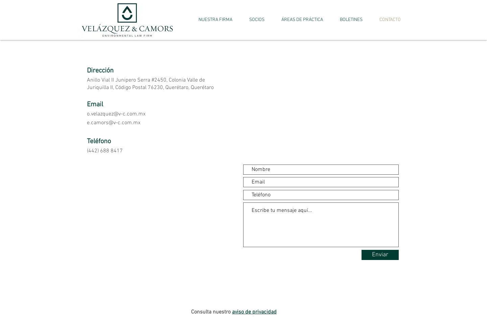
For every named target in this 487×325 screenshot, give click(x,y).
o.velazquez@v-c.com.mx (116, 114)
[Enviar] (380, 255)
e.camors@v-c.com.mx (113, 123)
